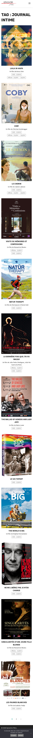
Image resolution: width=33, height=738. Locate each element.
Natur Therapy (16, 302)
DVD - (16, 74)
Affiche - (17, 77)
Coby (16, 126)
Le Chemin (16, 183)
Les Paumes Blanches (16, 702)
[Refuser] (31, 733)
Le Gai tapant (16, 479)
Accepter (13, 735)
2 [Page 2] (16, 719)
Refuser (21, 735)
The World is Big (16, 531)
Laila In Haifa (16, 68)
